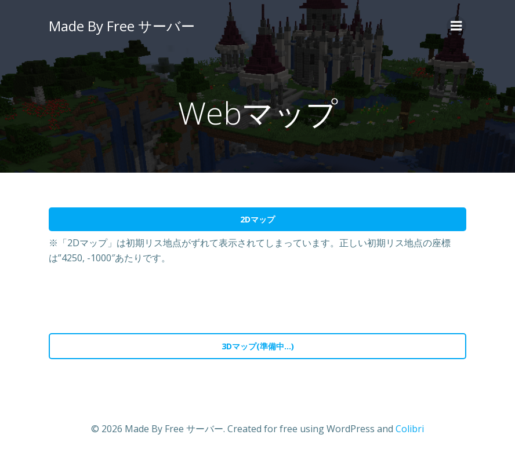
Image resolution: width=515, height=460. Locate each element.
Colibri (410, 428)
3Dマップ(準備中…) (258, 346)
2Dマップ (257, 219)
